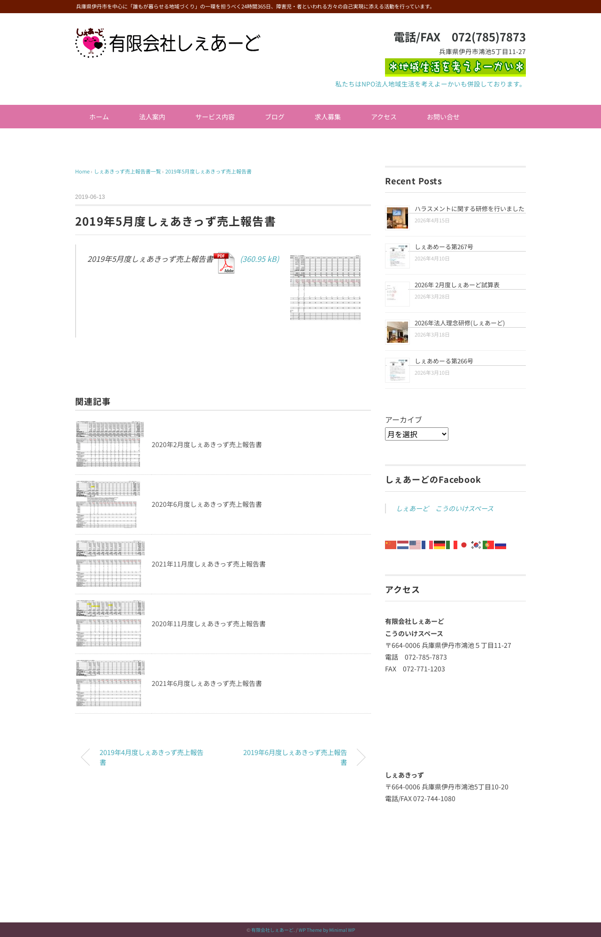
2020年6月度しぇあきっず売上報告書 (207, 504)
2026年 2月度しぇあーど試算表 (457, 284)
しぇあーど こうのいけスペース (444, 508)
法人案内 (152, 116)
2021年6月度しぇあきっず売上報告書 (207, 683)
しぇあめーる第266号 (444, 360)
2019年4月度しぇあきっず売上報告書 (151, 757)
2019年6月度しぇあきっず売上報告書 (295, 757)
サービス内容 (215, 116)
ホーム (99, 116)
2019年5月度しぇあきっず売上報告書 (208, 171)
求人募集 (328, 116)
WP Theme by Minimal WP (327, 929)
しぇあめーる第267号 (444, 246)
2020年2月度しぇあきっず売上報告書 (207, 444)
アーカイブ (403, 419)
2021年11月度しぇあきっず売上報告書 (209, 563)
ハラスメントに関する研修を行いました (469, 208)
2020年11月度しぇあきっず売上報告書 (209, 623)
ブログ (275, 116)
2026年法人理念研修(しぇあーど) (460, 322)
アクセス (384, 116)
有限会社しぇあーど (272, 929)
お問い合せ (443, 116)
